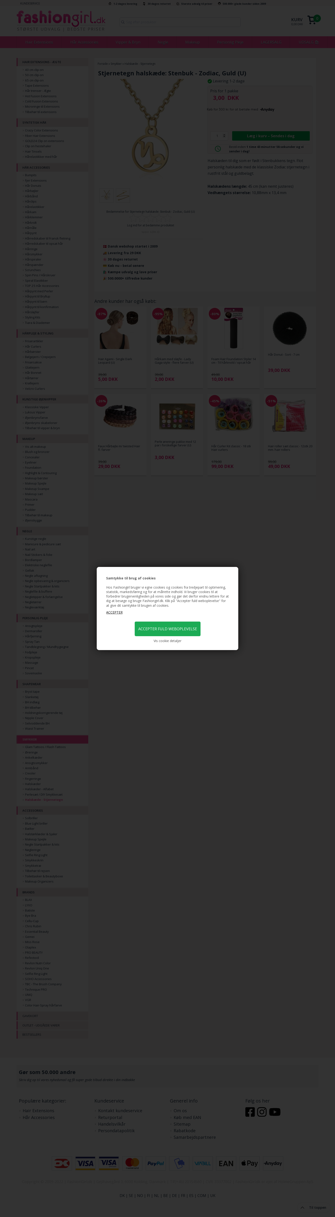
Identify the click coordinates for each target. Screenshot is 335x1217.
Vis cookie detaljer (167, 641)
